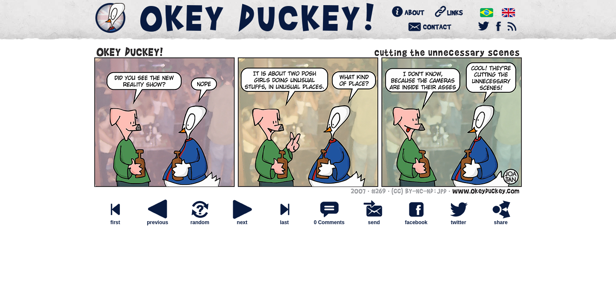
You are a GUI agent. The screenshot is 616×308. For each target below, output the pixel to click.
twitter (458, 220)
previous (157, 220)
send (374, 220)
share (501, 220)
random (199, 220)
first (115, 220)
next (242, 220)
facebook (416, 220)
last (284, 220)
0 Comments (329, 222)
